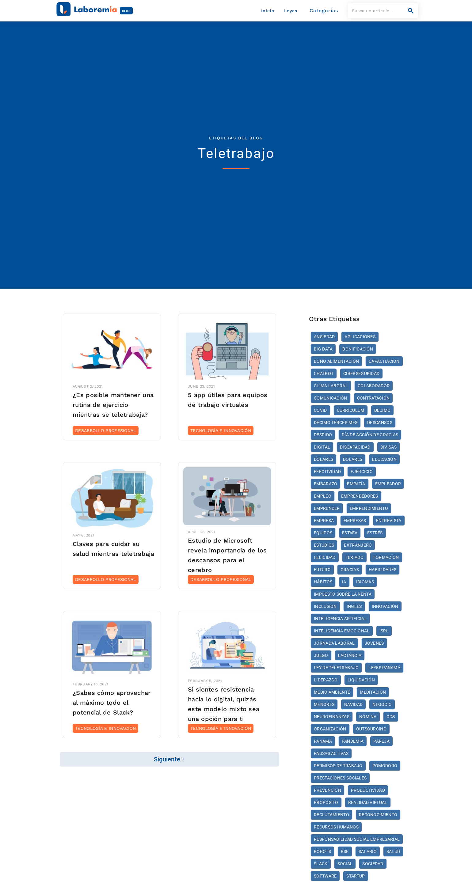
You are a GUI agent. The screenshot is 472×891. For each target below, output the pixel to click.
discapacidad (355, 447)
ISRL (384, 630)
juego (321, 655)
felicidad (325, 557)
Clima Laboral (331, 385)
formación (386, 557)
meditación (373, 692)
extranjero (358, 545)
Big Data (323, 349)
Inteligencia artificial (340, 618)
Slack (321, 863)
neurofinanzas (331, 716)
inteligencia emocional (342, 630)
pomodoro (384, 765)
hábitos (323, 581)
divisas (388, 447)
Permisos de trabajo (338, 765)
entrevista (389, 520)
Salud (393, 851)
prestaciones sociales (340, 777)
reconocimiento (378, 814)
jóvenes (374, 643)
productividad (368, 790)
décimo (382, 410)
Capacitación (384, 361)
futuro (322, 569)
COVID (320, 410)
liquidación (361, 679)
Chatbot (323, 373)
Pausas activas (331, 753)
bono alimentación (336, 361)
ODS (390, 716)
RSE (345, 851)
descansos (379, 422)
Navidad (353, 704)
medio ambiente (332, 692)
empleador (388, 483)
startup (355, 876)
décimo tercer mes (335, 422)
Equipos (323, 532)
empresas (355, 520)
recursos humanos (336, 827)
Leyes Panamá (384, 667)
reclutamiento (331, 814)
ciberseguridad (361, 373)
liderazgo (326, 679)
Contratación (373, 398)
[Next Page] (169, 759)
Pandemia (353, 741)
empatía (356, 483)
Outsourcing (371, 728)
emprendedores (359, 496)
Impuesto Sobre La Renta (342, 594)
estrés (375, 532)
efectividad (327, 471)
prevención (327, 790)
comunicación (330, 398)
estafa (349, 532)
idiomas (365, 581)
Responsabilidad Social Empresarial (357, 839)
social (345, 863)
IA (344, 581)
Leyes (290, 10)
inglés (354, 606)
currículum (350, 410)
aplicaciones (359, 336)
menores (324, 704)
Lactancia (350, 655)
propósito (326, 802)
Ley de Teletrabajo (336, 667)
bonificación (357, 349)
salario (368, 851)
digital (322, 447)
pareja (381, 741)
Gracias (350, 569)
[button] (324, 11)
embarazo (325, 483)
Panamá (323, 741)
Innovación (385, 606)
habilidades (382, 569)
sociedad (372, 863)
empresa (324, 520)
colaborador (374, 385)
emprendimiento (369, 508)
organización (330, 728)
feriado (354, 557)
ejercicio (362, 471)
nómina (368, 716)
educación (384, 459)
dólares (323, 459)
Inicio (267, 10)
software (325, 876)
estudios (324, 545)
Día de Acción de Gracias (370, 434)
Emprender (327, 508)
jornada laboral (334, 643)
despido (323, 434)
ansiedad (324, 336)
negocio (382, 704)
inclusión (325, 606)
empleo (322, 496)
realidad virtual (367, 802)
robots (322, 851)
